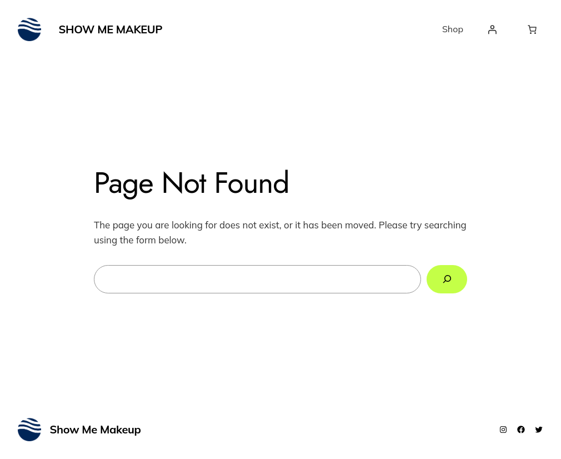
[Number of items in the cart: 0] (532, 29)
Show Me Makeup (111, 29)
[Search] (447, 279)
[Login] (492, 29)
